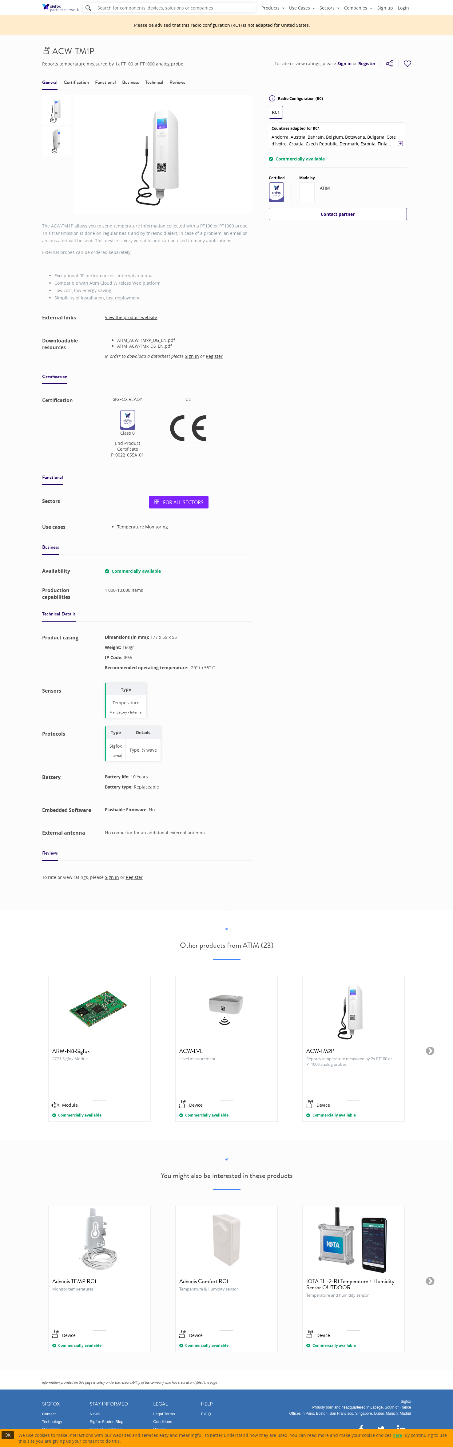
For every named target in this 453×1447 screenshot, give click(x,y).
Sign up (385, 8)
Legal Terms (164, 1414)
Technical (154, 82)
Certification (76, 82)
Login (403, 8)
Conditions (162, 1421)
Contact (49, 1414)
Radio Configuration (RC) (296, 98)
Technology (52, 1421)
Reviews (177, 82)
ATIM (325, 188)
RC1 (276, 112)
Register (367, 64)
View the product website (131, 317)
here (397, 1435)
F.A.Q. (206, 1414)
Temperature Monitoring (142, 527)
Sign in (344, 64)
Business (130, 82)
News (95, 1414)
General (50, 82)
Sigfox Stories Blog (107, 1421)
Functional (105, 82)
